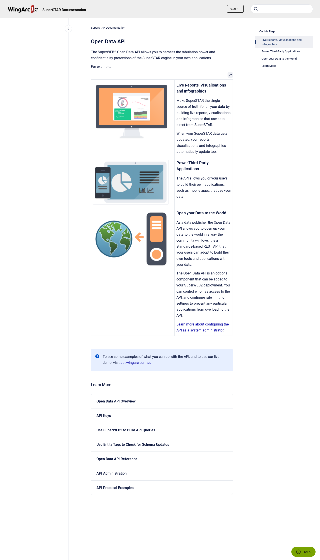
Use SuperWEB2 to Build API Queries (125, 430)
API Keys (103, 416)
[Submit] (255, 8)
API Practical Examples (115, 488)
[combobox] (282, 9)
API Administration (111, 473)
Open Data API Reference (116, 459)
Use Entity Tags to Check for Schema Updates (132, 444)
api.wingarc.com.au (135, 363)
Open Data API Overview (116, 401)
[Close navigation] (68, 28)
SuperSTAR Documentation (64, 10)
